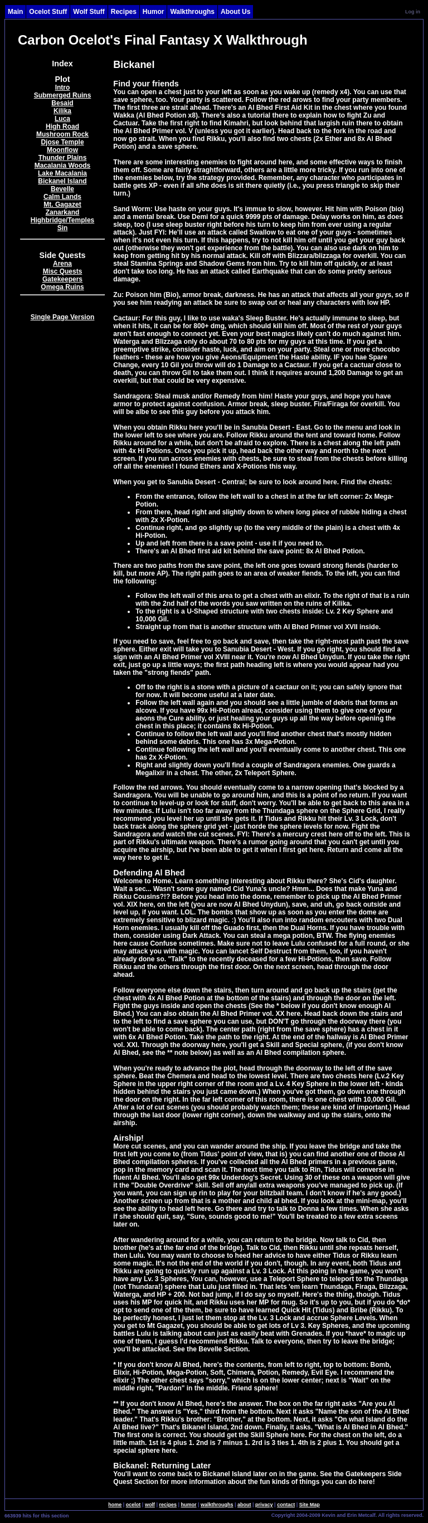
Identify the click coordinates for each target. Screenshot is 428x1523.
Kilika (62, 111)
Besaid (62, 103)
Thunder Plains (62, 158)
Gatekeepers (62, 279)
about (244, 1504)
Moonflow (62, 150)
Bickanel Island (62, 181)
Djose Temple (62, 142)
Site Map (309, 1504)
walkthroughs (217, 1504)
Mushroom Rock (62, 134)
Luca (62, 119)
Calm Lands (62, 197)
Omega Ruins (62, 287)
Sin (62, 228)
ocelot (133, 1504)
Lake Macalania (62, 173)
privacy (264, 1504)
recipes (168, 1504)
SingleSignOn (248, 1515)
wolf (150, 1504)
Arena (62, 263)
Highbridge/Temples (62, 220)
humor (188, 1504)
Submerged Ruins (62, 95)
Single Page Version (63, 317)
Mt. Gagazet (62, 204)
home (114, 1504)
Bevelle (62, 189)
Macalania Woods (62, 165)
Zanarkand (63, 212)
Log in (412, 11)
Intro (62, 87)
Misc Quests (62, 271)
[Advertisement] (62, 509)
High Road (62, 126)
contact (286, 1504)
